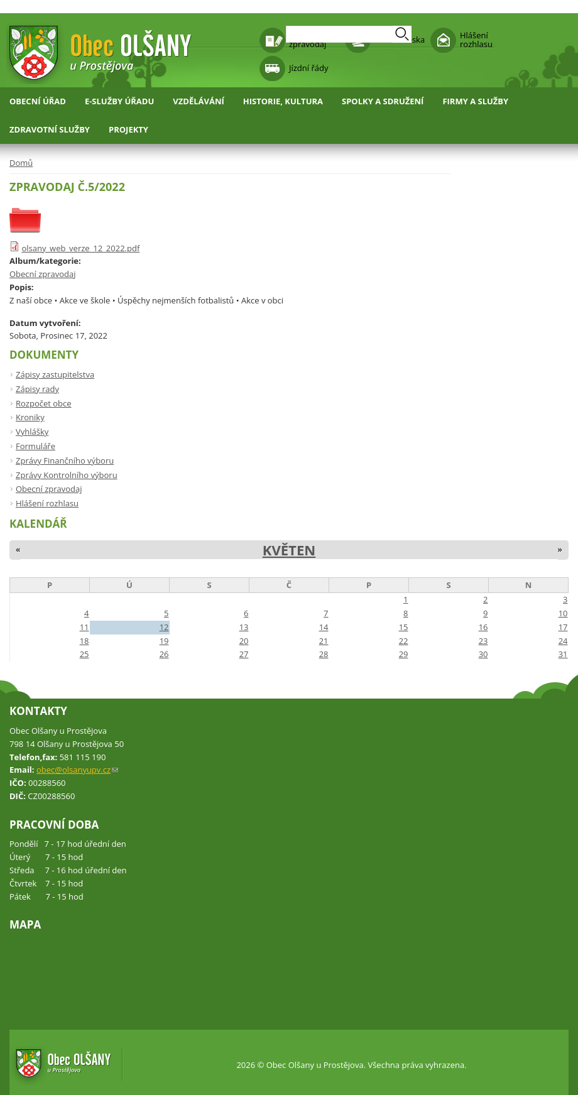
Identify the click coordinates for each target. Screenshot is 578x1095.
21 (324, 640)
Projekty (128, 129)
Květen (289, 549)
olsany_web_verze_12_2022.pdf (80, 248)
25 (84, 654)
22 (403, 640)
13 (244, 627)
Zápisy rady (37, 389)
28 (324, 654)
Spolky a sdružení (382, 101)
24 (563, 640)
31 (563, 654)
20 (244, 640)
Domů (21, 162)
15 (403, 627)
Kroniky (30, 417)
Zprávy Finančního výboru (65, 460)
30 (483, 654)
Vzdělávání (198, 101)
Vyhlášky (32, 431)
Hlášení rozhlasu (476, 40)
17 (563, 627)
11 (84, 627)
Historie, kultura (283, 101)
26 (164, 654)
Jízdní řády (308, 68)
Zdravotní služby (49, 129)
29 (403, 654)
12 (164, 627)
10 (563, 613)
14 (324, 627)
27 (244, 654)
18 (84, 640)
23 (483, 640)
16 (483, 627)
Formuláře (35, 446)
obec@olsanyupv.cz (77, 769)
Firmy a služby (475, 101)
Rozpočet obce (44, 403)
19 (164, 640)
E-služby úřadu (119, 101)
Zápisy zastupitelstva (55, 374)
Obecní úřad (37, 101)
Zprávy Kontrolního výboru (66, 475)
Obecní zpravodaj (42, 274)
